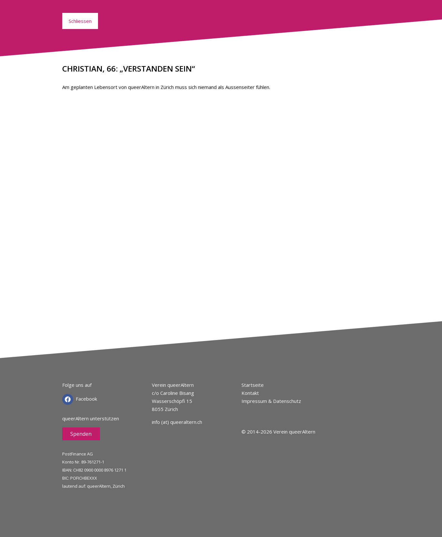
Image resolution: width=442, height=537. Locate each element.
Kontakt (250, 393)
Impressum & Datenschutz (271, 401)
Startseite (252, 385)
